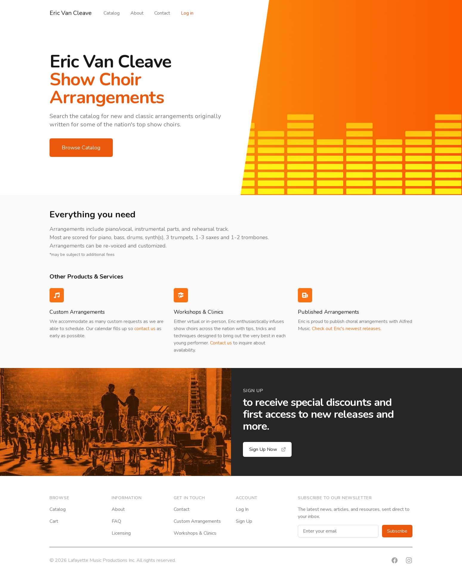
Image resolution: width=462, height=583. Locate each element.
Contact (162, 13)
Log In (242, 509)
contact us (144, 328)
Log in (187, 13)
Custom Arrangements (197, 521)
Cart (54, 521)
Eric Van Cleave (71, 13)
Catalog (112, 13)
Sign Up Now (268, 449)
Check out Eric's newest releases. (346, 328)
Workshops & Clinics (195, 533)
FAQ (116, 521)
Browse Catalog (81, 147)
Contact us (221, 343)
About (137, 13)
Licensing (121, 533)
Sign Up (244, 521)
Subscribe (397, 531)
